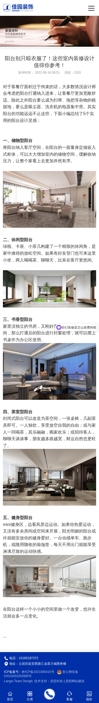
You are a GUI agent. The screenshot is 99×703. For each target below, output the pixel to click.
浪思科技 (56, 681)
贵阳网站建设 (74, 681)
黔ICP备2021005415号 (38, 672)
